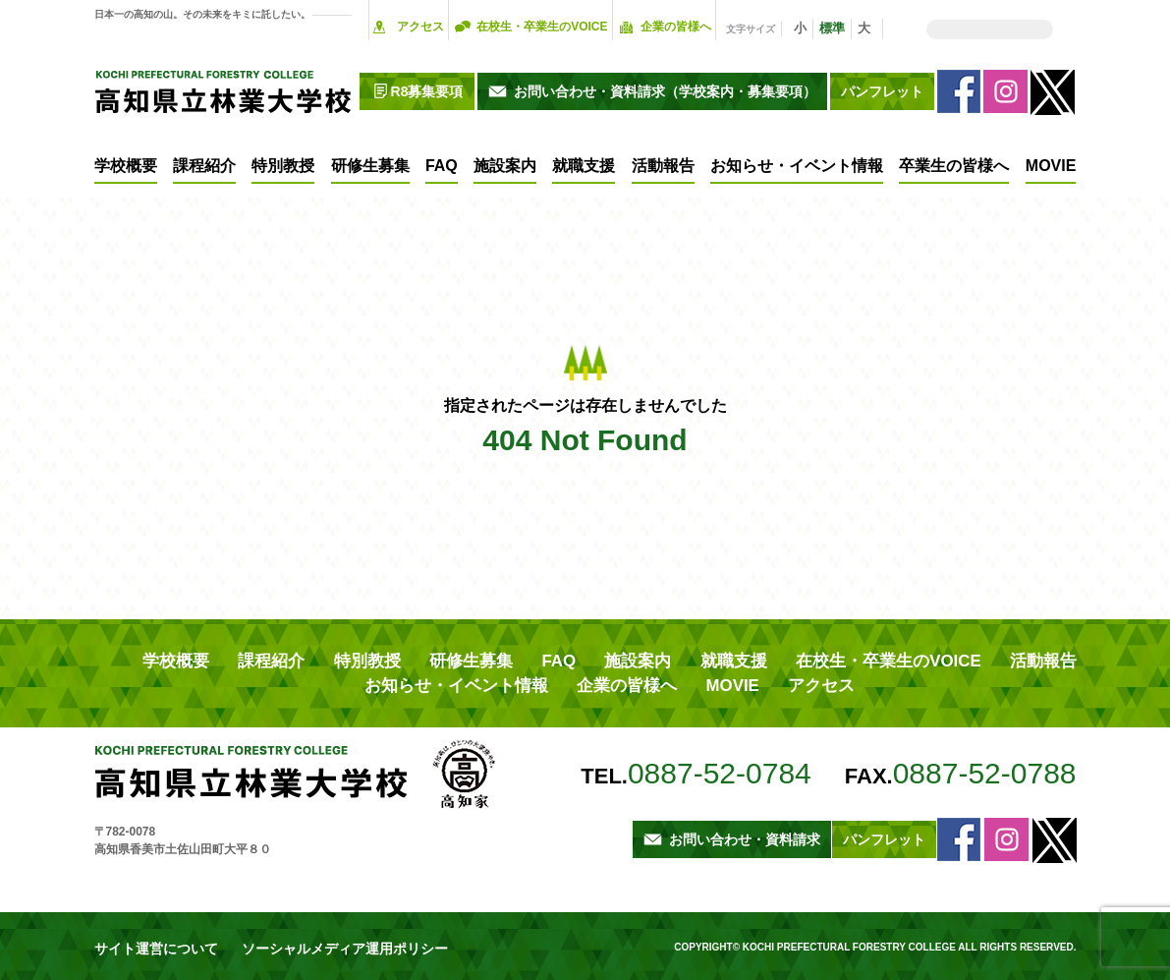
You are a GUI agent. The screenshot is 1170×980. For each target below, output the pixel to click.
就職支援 (583, 165)
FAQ (441, 165)
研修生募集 (370, 165)
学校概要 (125, 165)
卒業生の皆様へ (954, 165)
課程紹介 (204, 165)
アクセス (420, 26)
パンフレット (882, 91)
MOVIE (1051, 165)
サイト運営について (147, 941)
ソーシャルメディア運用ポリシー (312, 941)
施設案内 (505, 165)
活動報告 (663, 165)
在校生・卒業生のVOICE (541, 26)
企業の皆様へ (676, 26)
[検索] (989, 29)
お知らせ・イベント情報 (796, 165)
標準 (832, 28)
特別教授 (282, 165)
